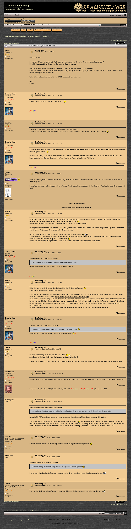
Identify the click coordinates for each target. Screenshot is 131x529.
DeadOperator (10, 372)
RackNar (8, 436)
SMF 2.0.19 (52, 520)
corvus (7, 50)
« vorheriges (115, 40)
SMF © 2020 (60, 520)
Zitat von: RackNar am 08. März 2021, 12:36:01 (44, 462)
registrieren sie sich (25, 19)
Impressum (23, 520)
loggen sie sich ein (12, 19)
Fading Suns (39, 50)
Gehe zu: (101, 513)
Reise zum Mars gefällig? (77, 203)
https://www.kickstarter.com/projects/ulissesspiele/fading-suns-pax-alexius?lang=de (58, 70)
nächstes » (123, 40)
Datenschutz (31, 520)
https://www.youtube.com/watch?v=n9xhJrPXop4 (72, 297)
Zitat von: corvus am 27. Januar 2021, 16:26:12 (44, 258)
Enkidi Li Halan (10, 94)
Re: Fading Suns (41, 94)
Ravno (7, 172)
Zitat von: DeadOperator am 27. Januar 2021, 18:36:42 (46, 407)
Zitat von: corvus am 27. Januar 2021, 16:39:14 (44, 325)
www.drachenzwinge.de (14, 8)
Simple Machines (69, 520)
